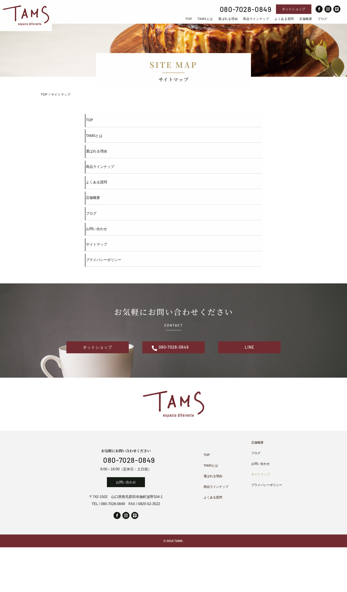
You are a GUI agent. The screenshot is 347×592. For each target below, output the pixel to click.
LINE (249, 389)
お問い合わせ (126, 527)
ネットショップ (293, 9)
